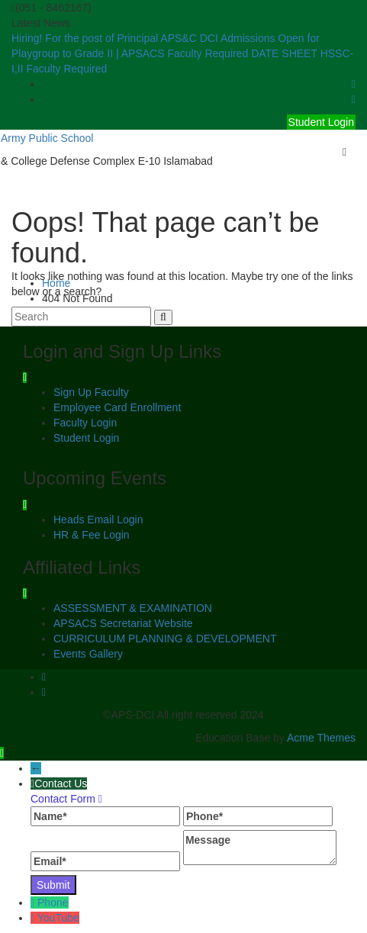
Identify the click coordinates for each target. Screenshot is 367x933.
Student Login (321, 122)
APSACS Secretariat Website (123, 623)
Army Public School (47, 138)
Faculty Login (85, 423)
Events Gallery (88, 654)
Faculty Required (209, 53)
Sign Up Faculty (91, 392)
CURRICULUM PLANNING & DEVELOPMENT (165, 638)
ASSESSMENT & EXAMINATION (132, 608)
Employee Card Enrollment (117, 407)
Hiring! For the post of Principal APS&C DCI (116, 38)
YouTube (58, 918)
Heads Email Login (98, 519)
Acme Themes (321, 738)
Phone (52, 902)
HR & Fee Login (91, 535)
